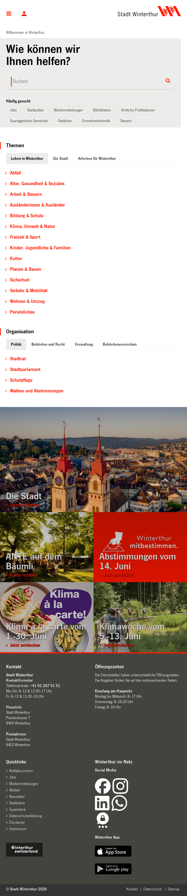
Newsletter (17, 797)
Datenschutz (152, 889)
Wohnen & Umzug (27, 301)
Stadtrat (18, 358)
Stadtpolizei (35, 110)
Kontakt (132, 889)
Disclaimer (17, 822)
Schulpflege (21, 380)
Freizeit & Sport (25, 237)
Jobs (13, 110)
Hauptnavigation (9, 14)
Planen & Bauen (25, 269)
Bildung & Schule (26, 215)
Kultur (16, 258)
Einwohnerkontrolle (96, 121)
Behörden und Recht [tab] (48, 344)
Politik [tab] (16, 344)
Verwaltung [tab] (84, 344)
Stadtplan (65, 121)
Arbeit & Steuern (26, 194)
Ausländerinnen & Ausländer (37, 205)
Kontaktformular (19, 680)
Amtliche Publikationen (138, 110)
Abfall (15, 173)
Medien (14, 790)
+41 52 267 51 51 (45, 686)
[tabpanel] (93, 242)
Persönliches (22, 312)
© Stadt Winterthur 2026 (26, 889)
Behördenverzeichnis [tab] (120, 344)
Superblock (17, 809)
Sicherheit (19, 280)
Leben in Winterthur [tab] (27, 158)
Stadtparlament (25, 369)
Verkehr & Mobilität (28, 290)
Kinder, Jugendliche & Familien (40, 247)
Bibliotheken (102, 110)
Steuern (126, 121)
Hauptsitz (14, 707)
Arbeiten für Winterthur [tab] (97, 158)
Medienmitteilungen (68, 110)
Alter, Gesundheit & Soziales (37, 183)
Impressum (17, 829)
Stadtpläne (17, 803)
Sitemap (174, 889)
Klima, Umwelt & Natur (32, 226)
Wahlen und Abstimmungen (36, 391)
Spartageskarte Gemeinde (29, 121)
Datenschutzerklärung (25, 816)
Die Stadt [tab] (60, 158)
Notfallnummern (21, 771)
